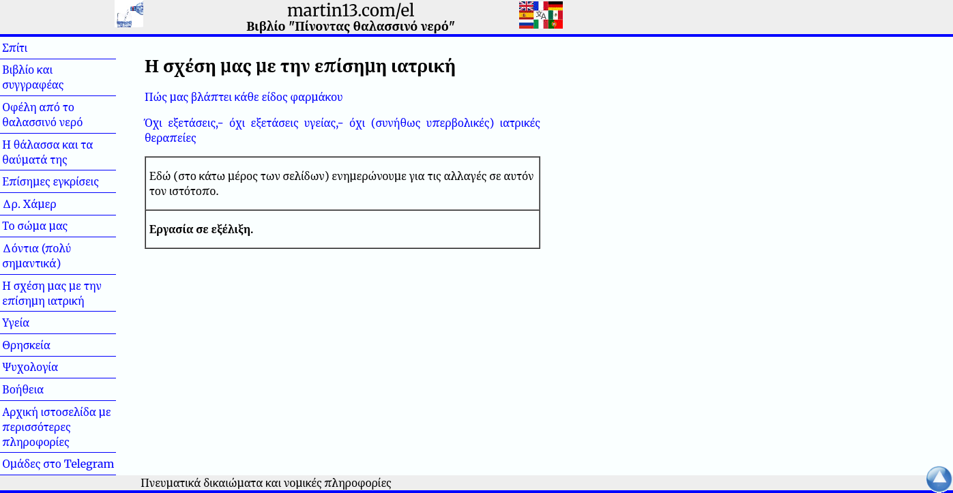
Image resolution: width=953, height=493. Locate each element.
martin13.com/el (350, 10)
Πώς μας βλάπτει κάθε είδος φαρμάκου (244, 97)
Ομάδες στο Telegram (58, 463)
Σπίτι (37, 48)
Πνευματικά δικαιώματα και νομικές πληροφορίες (266, 483)
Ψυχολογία (30, 367)
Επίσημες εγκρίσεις (50, 181)
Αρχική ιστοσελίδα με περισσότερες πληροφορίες (56, 427)
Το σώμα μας (35, 226)
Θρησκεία (26, 345)
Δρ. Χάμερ (29, 204)
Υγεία (38, 322)
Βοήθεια (45, 389)
